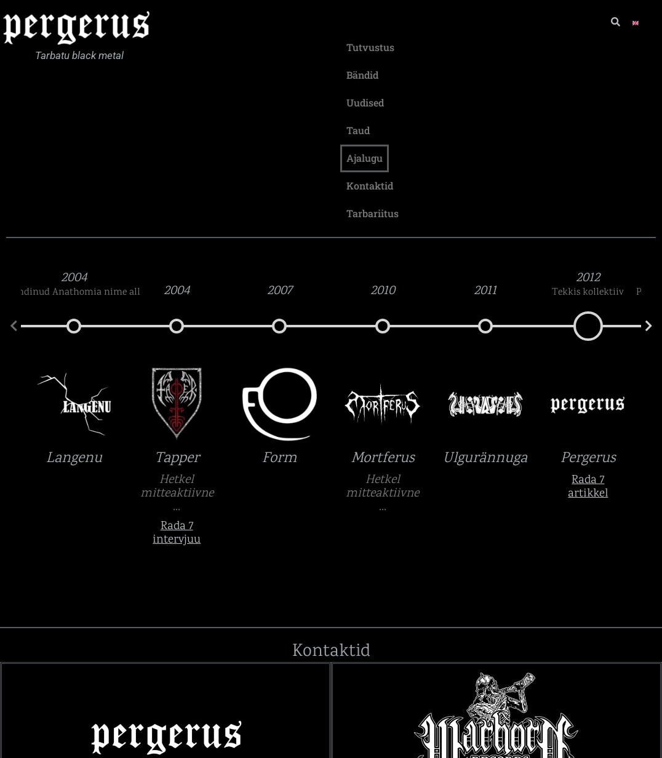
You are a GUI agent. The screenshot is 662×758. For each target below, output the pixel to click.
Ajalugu (554, 47)
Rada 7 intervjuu (177, 392)
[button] (13, 186)
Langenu (74, 317)
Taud (512, 47)
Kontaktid (608, 47)
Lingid (38, 665)
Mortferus (382, 317)
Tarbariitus (372, 74)
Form (279, 317)
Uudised (470, 47)
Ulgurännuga (485, 317)
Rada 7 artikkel (588, 345)
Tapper (176, 317)
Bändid (423, 47)
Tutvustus (370, 47)
